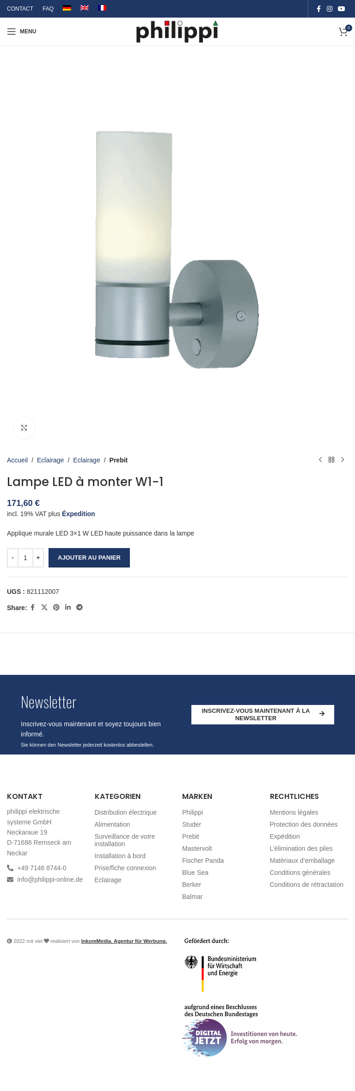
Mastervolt (197, 848)
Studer (191, 824)
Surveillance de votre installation (125, 840)
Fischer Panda (203, 860)
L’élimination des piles (301, 848)
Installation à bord (120, 856)
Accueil (17, 460)
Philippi (192, 812)
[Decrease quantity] (12, 557)
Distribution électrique (126, 812)
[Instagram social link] (329, 9)
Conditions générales (300, 872)
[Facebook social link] (318, 9)
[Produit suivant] (342, 460)
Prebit (119, 460)
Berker (191, 884)
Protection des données (304, 824)
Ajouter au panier (89, 557)
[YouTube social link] (341, 9)
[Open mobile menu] (21, 31)
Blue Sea (195, 872)
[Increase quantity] (38, 557)
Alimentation (112, 824)
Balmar (192, 896)
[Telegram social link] (79, 608)
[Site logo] (177, 31)
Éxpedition (78, 513)
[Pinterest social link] (56, 608)
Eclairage (50, 460)
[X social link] (44, 608)
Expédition (285, 836)
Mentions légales (294, 812)
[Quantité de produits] (25, 557)
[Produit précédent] (320, 460)
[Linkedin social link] (67, 608)
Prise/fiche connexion (125, 868)
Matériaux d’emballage (302, 860)
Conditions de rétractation (307, 884)
